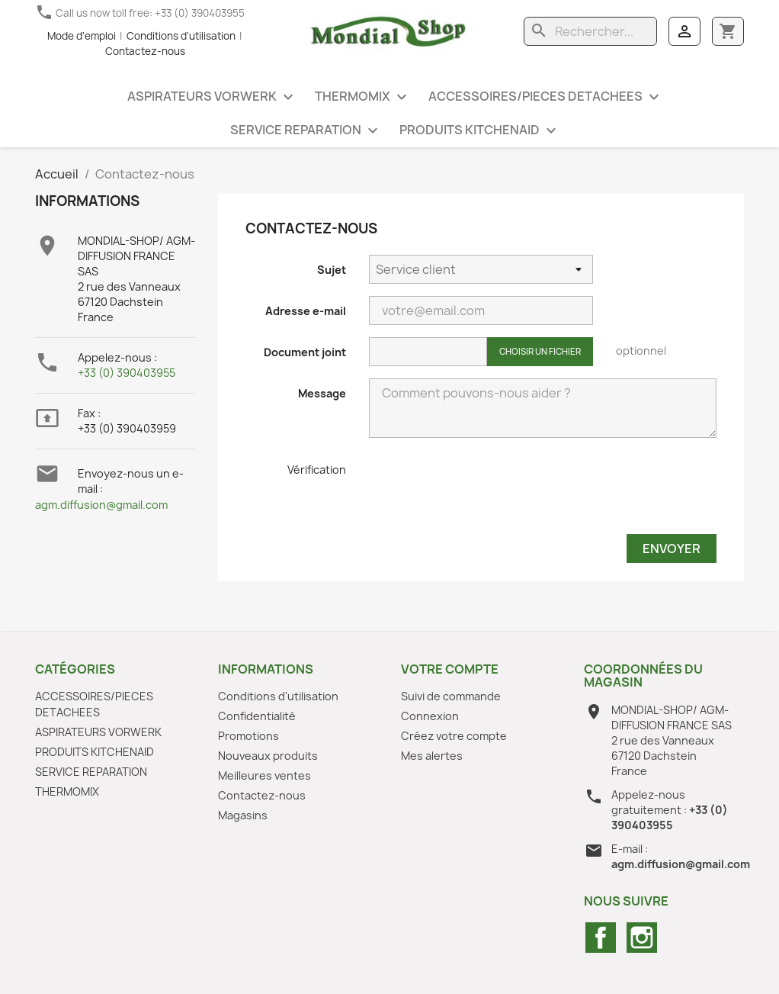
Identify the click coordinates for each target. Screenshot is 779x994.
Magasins (243, 815)
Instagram (642, 937)
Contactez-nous (145, 51)
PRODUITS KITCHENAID (479, 130)
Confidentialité (257, 716)
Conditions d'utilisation (181, 36)
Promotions (248, 736)
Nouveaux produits (268, 755)
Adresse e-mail (305, 311)
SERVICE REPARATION (306, 130)
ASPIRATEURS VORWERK (212, 97)
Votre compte (449, 669)
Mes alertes (432, 755)
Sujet (331, 269)
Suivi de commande (451, 696)
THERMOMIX (363, 97)
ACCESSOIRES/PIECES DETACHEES (545, 97)
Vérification (316, 469)
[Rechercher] (590, 31)
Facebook (600, 937)
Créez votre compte (454, 736)
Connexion (430, 716)
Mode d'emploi (81, 36)
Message (322, 393)
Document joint (305, 352)
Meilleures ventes (264, 775)
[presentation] (485, 492)
